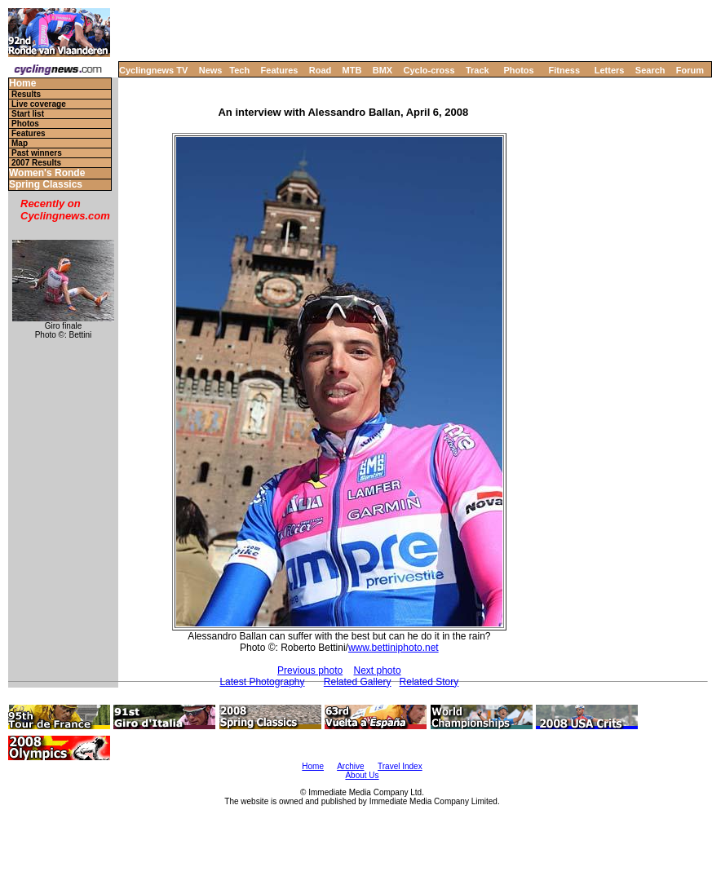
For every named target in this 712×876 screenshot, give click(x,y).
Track (477, 70)
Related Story (429, 682)
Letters (610, 70)
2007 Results (36, 162)
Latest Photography (261, 682)
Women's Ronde (47, 173)
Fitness (564, 70)
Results (26, 94)
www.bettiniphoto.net (393, 647)
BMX (382, 70)
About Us (361, 775)
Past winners (36, 152)
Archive (350, 766)
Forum (690, 70)
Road (320, 70)
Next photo (377, 670)
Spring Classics (45, 184)
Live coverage (38, 104)
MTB (352, 70)
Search (650, 70)
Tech (239, 70)
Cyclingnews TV (153, 70)
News (211, 70)
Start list (27, 113)
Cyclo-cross (429, 70)
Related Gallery (357, 682)
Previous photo (310, 670)
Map (19, 143)
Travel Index (400, 766)
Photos (518, 70)
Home (22, 83)
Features (280, 70)
